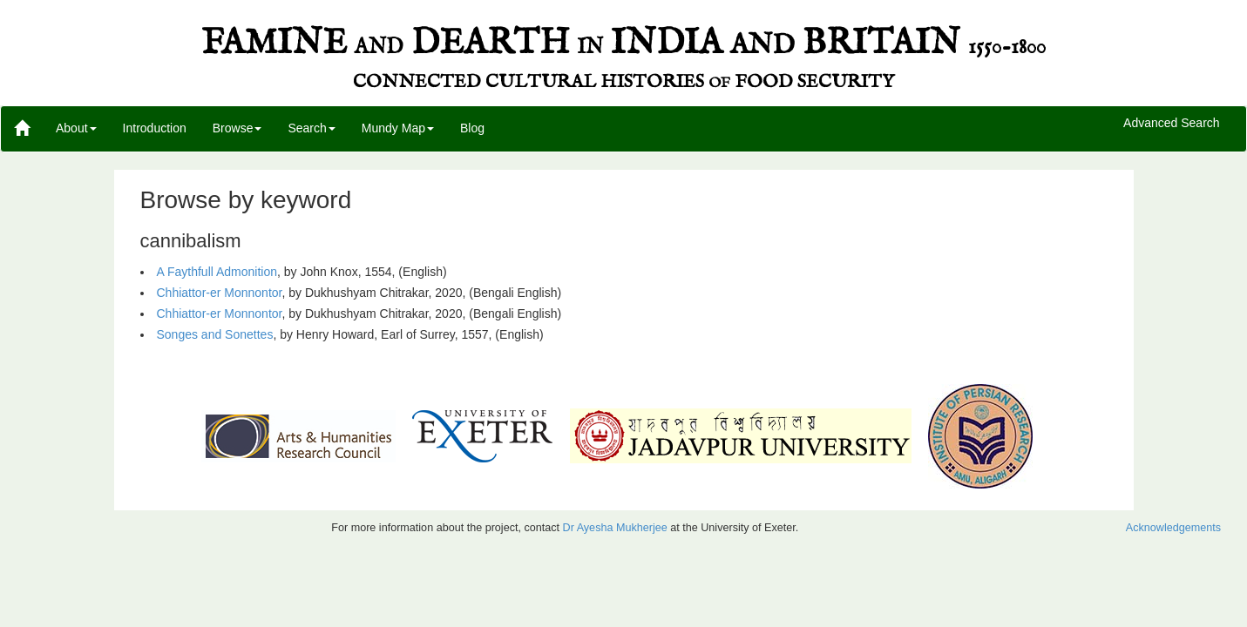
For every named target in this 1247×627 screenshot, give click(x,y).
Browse (237, 128)
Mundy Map (398, 128)
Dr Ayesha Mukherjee (615, 528)
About (76, 128)
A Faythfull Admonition (217, 272)
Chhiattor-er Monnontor (219, 293)
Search (311, 128)
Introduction (154, 128)
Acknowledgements (1173, 528)
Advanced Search (1171, 124)
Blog (472, 128)
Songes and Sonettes (215, 334)
